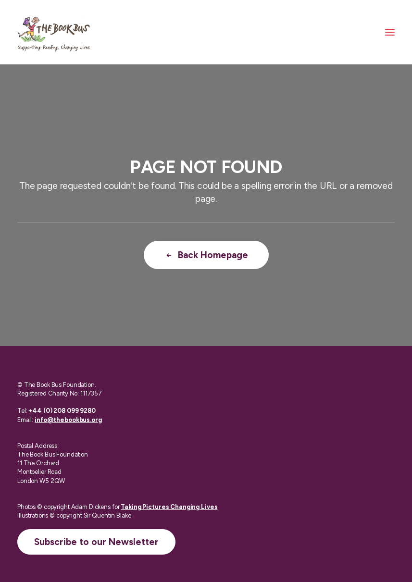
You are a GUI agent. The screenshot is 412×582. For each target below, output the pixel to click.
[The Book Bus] (53, 32)
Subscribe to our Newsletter (96, 541)
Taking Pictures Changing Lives (169, 506)
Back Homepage (206, 254)
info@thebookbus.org (68, 419)
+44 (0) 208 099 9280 (61, 410)
